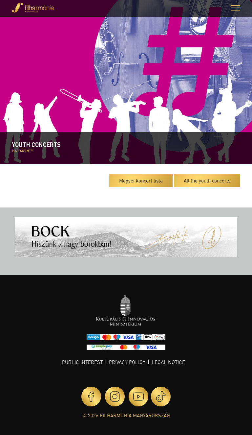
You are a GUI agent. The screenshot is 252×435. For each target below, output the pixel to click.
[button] (235, 8)
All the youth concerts (207, 180)
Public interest (82, 362)
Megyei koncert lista (141, 180)
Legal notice (168, 362)
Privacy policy (127, 362)
